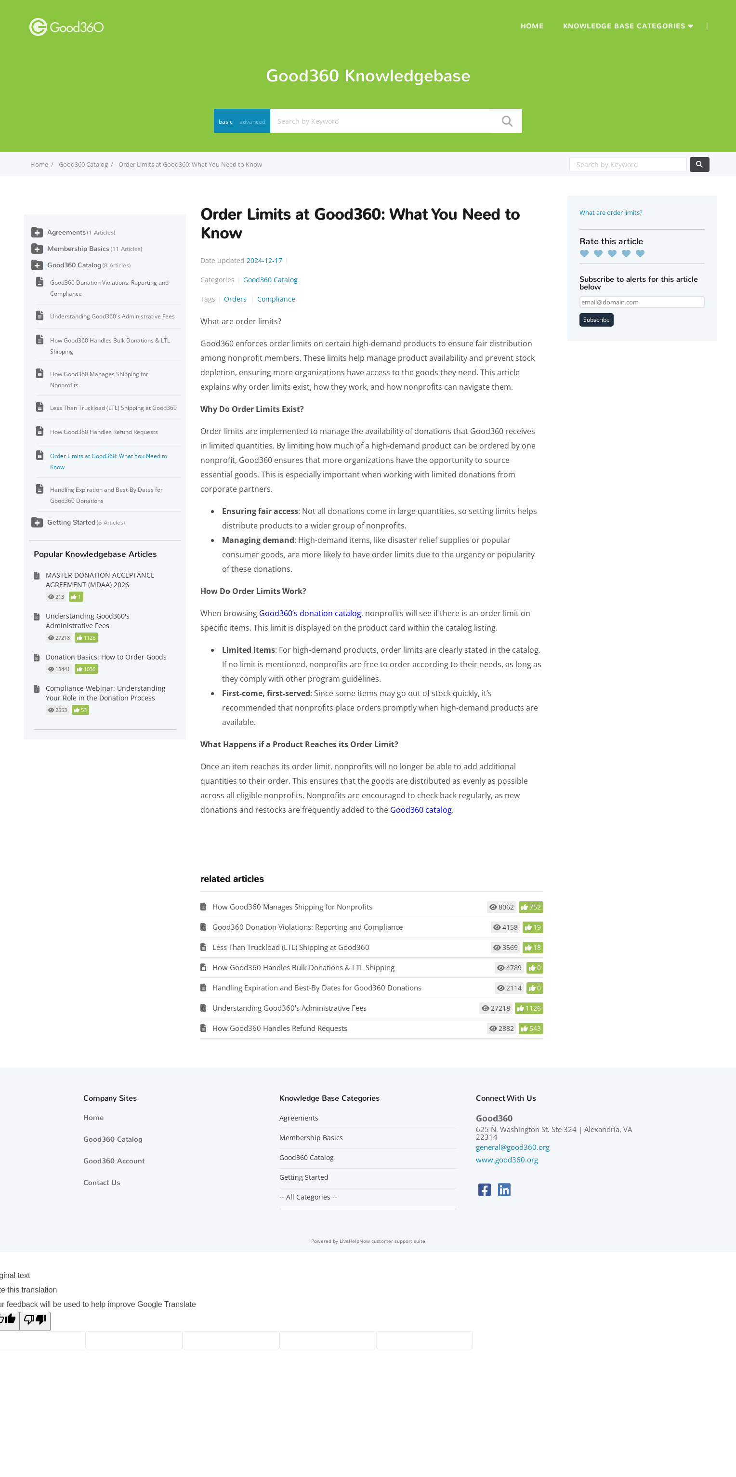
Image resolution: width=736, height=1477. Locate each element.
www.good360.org (507, 1159)
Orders (236, 298)
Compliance (276, 298)
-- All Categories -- (308, 1197)
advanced (252, 122)
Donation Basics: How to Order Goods (106, 656)
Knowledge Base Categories (624, 26)
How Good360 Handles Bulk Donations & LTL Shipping (303, 967)
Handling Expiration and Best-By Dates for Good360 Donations (316, 987)
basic (226, 122)
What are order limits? (611, 212)
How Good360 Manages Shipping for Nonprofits (292, 906)
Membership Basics (78, 248)
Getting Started (71, 522)
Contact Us (101, 1182)
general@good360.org (513, 1147)
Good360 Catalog (83, 164)
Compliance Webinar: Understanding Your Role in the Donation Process (106, 693)
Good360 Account (114, 1161)
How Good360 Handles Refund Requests (279, 1028)
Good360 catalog (421, 809)
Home (532, 26)
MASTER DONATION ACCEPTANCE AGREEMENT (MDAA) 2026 (100, 579)
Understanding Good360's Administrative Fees (289, 1008)
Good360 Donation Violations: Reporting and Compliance (307, 927)
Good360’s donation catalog (310, 613)
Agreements (66, 232)
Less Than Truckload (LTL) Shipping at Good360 (290, 947)
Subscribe (596, 320)
